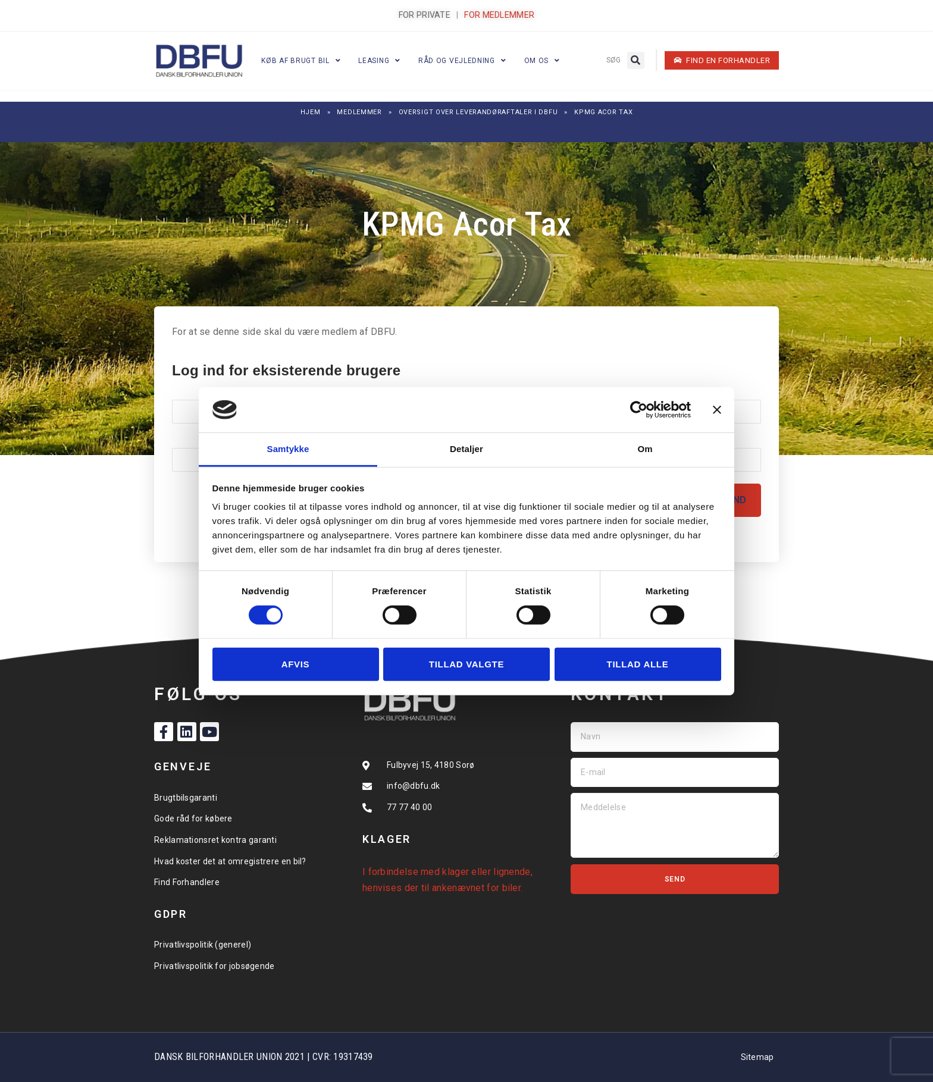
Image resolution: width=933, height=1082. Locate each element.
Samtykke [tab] (288, 449)
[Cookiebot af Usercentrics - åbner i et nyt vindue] (639, 410)
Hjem (310, 112)
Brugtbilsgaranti (185, 797)
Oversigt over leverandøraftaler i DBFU (478, 112)
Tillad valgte (466, 664)
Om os (542, 60)
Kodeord (190, 439)
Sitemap (757, 1057)
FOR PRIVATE (424, 15)
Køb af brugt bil (300, 60)
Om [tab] (644, 449)
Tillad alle (638, 664)
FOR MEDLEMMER (499, 15)
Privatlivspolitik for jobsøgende (214, 966)
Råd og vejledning (462, 60)
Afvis (295, 664)
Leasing (379, 60)
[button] (635, 60)
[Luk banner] (717, 410)
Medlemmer (359, 112)
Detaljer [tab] (466, 449)
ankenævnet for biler (476, 887)
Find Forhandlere (187, 882)
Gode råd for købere (193, 818)
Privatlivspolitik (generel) (202, 944)
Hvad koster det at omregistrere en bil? (230, 861)
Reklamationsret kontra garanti (215, 840)
